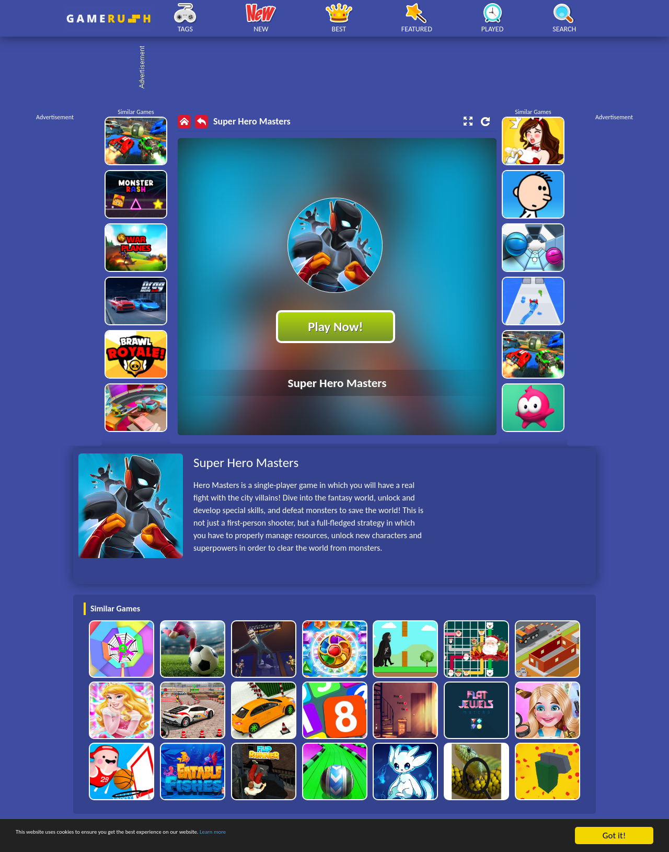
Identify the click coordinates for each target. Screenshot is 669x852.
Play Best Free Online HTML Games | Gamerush (108, 18)
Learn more (326, 836)
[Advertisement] (339, 68)
